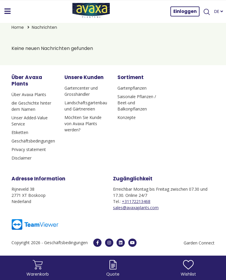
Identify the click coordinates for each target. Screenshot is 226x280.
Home (18, 27)
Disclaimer (21, 158)
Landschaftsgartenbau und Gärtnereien (85, 106)
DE (218, 11)
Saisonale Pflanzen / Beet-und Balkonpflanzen (136, 103)
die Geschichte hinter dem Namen (31, 106)
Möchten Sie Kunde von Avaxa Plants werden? (83, 124)
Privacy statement (28, 149)
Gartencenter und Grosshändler (81, 91)
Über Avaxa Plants (28, 94)
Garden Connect (199, 243)
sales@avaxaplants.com (136, 207)
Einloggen (185, 11)
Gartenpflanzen (132, 88)
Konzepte (126, 117)
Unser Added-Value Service (29, 121)
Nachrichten (44, 27)
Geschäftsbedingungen (33, 141)
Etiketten (19, 132)
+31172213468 (136, 201)
